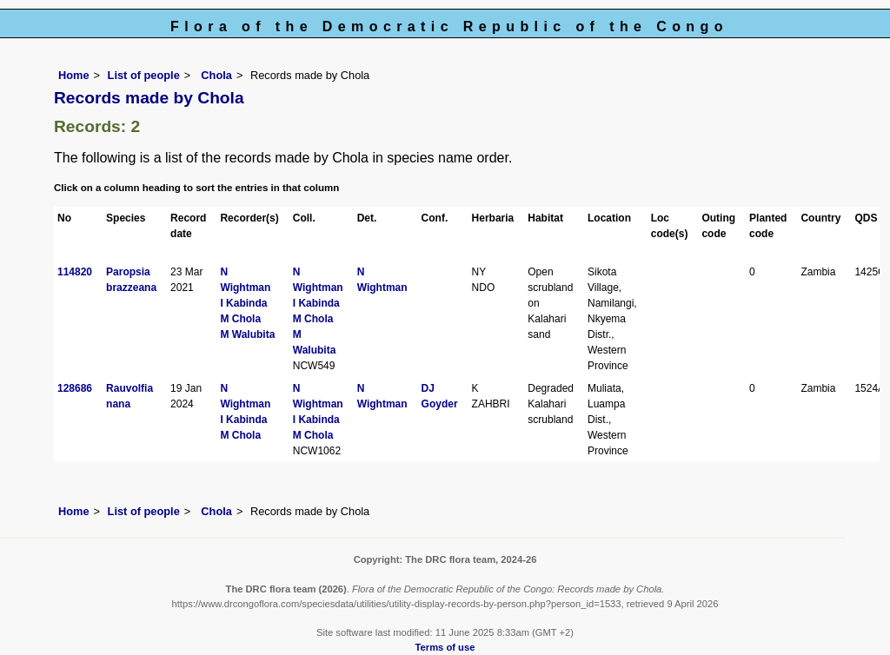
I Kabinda (243, 303)
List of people (144, 75)
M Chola (240, 319)
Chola (215, 75)
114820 (74, 272)
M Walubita (247, 334)
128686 (74, 388)
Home (74, 75)
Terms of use (445, 647)
